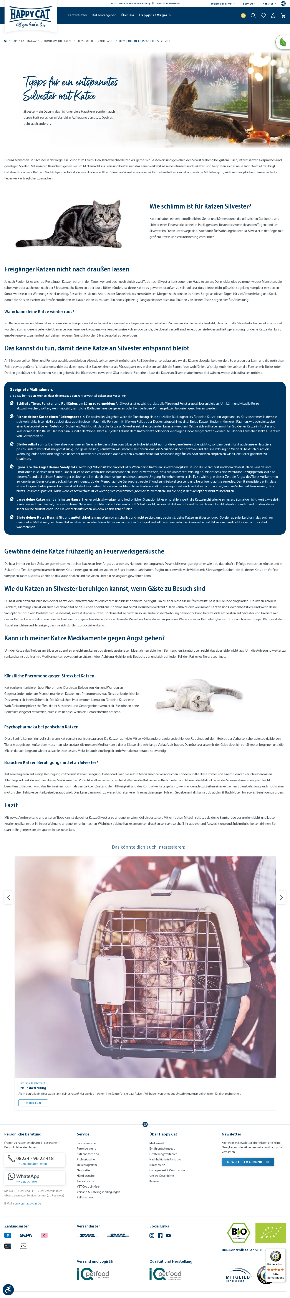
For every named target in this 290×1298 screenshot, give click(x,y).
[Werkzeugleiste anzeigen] (8, 1289)
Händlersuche (85, 1176)
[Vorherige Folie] (8, 897)
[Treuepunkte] (243, 15)
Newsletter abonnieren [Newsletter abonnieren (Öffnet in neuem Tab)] (248, 1162)
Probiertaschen (86, 1159)
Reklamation (85, 1197)
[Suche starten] (253, 15)
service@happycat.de (27, 1203)
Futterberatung (86, 1148)
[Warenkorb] (283, 15)
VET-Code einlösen (89, 1186)
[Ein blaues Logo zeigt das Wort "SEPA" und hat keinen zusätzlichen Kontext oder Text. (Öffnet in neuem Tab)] (26, 1235)
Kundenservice (86, 1143)
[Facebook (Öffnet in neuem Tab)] (160, 1236)
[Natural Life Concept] (282, 42)
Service (248, 3)
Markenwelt (156, 1143)
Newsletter (84, 1170)
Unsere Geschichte (161, 1176)
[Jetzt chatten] (34, 1178)
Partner (268, 3)
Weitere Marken (222, 3)
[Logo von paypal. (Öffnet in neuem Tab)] (7, 1235)
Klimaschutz (157, 1165)
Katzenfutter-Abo (88, 1154)
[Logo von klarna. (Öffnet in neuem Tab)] (44, 1235)
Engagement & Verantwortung (168, 1170)
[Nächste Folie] (281, 897)
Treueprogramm (87, 1165)
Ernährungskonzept (162, 1148)
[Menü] (283, 1251)
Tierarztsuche (85, 1181)
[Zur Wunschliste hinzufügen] (263, 15)
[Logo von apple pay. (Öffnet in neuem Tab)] (23, 1245)
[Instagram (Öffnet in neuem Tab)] (151, 1236)
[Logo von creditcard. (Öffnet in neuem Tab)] (7, 1245)
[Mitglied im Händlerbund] (239, 1275)
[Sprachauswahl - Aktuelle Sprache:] (283, 3)
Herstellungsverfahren (163, 1154)
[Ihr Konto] (273, 15)
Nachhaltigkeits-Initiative (165, 1159)
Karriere (154, 1181)
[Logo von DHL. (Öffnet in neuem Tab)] (88, 1235)
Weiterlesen (37, 1101)
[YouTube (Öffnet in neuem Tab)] (168, 1236)
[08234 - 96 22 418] (34, 1160)
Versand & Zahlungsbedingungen (98, 1192)
